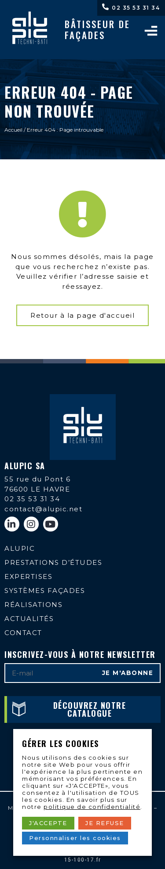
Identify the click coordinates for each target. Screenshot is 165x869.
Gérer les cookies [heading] (60, 743)
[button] (82, 315)
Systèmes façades (44, 590)
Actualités (29, 618)
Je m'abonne (128, 672)
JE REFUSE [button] (104, 822)
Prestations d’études (53, 562)
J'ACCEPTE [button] (48, 822)
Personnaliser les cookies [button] (75, 837)
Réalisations (33, 604)
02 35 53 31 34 (136, 7)
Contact (23, 632)
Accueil (13, 129)
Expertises (28, 576)
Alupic (19, 548)
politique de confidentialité (92, 806)
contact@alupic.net (43, 509)
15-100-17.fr (82, 860)
